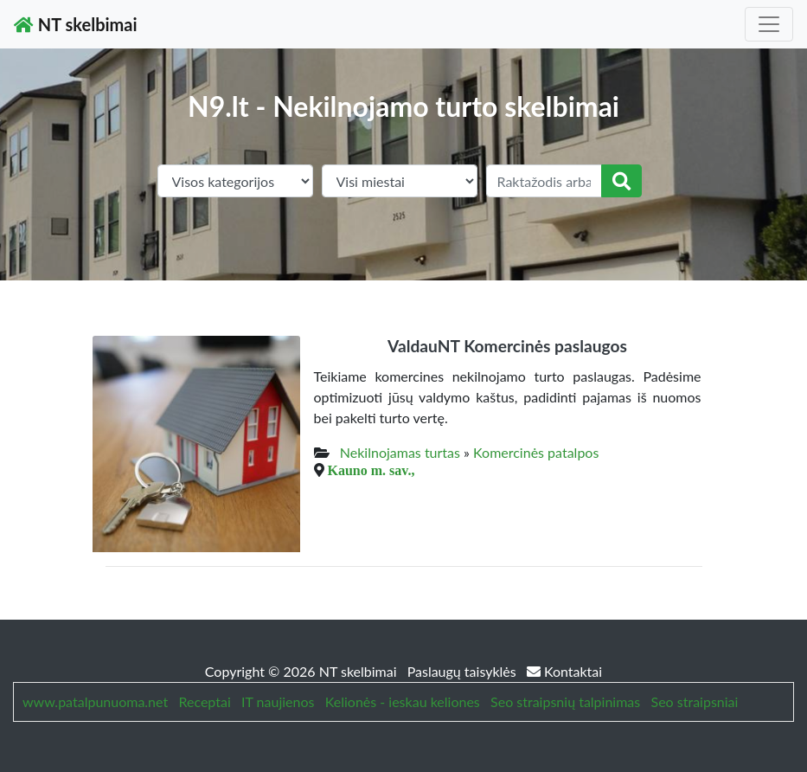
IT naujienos (277, 701)
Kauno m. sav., (371, 470)
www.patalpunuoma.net (95, 701)
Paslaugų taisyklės (463, 671)
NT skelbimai (76, 24)
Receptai (204, 701)
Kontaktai (564, 671)
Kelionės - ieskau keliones (402, 701)
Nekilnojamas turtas (400, 452)
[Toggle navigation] (769, 24)
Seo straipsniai (695, 701)
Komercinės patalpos (536, 452)
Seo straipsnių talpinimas (565, 701)
